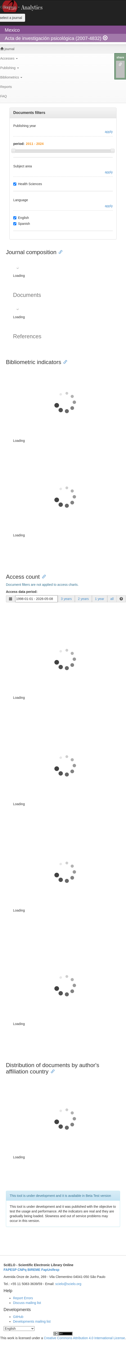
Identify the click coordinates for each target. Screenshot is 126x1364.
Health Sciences (27, 184)
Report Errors (23, 1298)
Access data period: (21, 592)
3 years (66, 599)
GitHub (18, 1317)
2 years (83, 599)
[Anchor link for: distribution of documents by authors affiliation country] (51, 1071)
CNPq (22, 1270)
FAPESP (10, 1270)
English (21, 218)
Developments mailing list (32, 1321)
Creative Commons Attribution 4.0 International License (84, 1338)
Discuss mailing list (27, 1303)
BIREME (33, 1270)
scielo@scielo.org (68, 1284)
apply (109, 132)
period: (18, 144)
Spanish (21, 224)
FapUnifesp (50, 1270)
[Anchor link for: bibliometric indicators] (64, 362)
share (120, 57)
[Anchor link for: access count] (42, 576)
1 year (99, 599)
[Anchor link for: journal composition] (59, 252)
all (112, 599)
